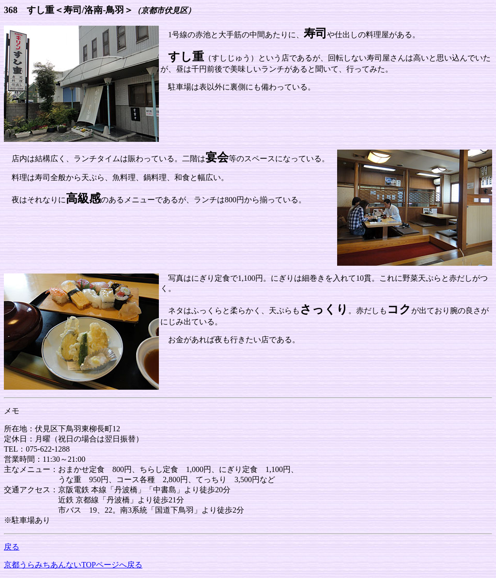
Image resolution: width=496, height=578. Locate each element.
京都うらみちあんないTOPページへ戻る (73, 565)
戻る (11, 547)
